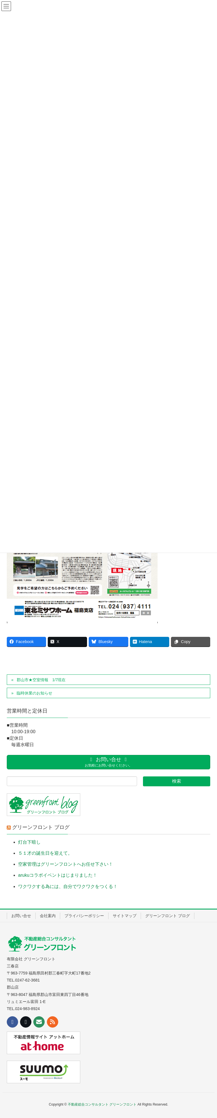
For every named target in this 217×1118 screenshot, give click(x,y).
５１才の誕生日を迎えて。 (45, 853)
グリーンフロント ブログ (41, 827)
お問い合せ (21, 915)
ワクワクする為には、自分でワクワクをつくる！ (68, 886)
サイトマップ (124, 915)
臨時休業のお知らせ (34, 693)
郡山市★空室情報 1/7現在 (41, 680)
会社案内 (48, 915)
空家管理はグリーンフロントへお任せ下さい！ (65, 864)
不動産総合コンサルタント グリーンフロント (102, 1104)
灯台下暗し (29, 842)
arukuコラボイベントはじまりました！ (57, 875)
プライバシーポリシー (84, 915)
